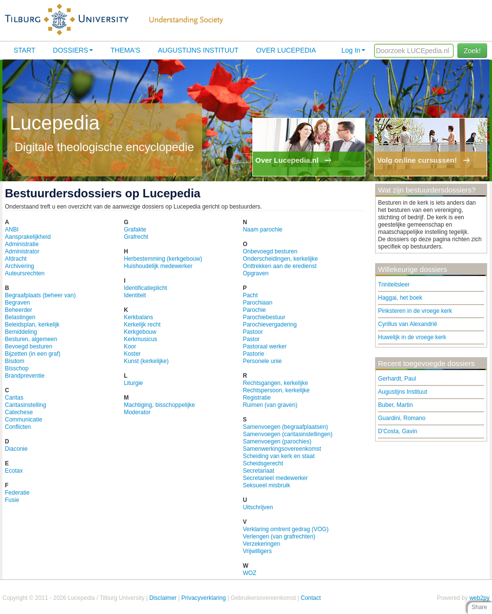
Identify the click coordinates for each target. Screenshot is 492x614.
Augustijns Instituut (198, 50)
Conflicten (18, 426)
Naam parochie (262, 229)
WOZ (249, 573)
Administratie (21, 244)
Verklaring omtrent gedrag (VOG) (285, 529)
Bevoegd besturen (28, 346)
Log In (353, 50)
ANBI (12, 229)
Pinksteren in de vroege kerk (415, 310)
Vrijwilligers (257, 551)
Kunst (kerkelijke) (146, 361)
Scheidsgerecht (263, 463)
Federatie (17, 492)
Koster (132, 353)
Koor (130, 346)
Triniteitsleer (394, 284)
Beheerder (18, 310)
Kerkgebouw (140, 331)
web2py (480, 598)
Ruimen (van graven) (270, 405)
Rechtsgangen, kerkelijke (275, 383)
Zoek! (472, 51)
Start (25, 50)
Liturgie (133, 383)
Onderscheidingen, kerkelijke (280, 258)
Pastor (251, 339)
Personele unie (262, 361)
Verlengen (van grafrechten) (279, 536)
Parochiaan (257, 302)
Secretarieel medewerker (275, 478)
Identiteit (135, 295)
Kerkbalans (138, 317)
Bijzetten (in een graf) (32, 353)
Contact (311, 598)
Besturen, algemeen (31, 339)
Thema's (125, 50)
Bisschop (17, 368)
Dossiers (73, 50)
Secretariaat (258, 470)
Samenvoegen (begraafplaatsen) (285, 426)
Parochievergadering (270, 324)
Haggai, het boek (400, 297)
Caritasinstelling (25, 405)
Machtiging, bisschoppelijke (159, 405)
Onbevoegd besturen (270, 251)
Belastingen (20, 317)
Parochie (254, 310)
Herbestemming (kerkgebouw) (163, 258)
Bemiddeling (21, 331)
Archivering (19, 266)
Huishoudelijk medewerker (158, 266)
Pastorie (253, 353)
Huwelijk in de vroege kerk (412, 337)
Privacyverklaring (203, 598)
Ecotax (14, 470)
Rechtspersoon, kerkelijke (276, 390)
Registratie (256, 397)
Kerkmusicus (140, 339)
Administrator (22, 251)
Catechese (19, 412)
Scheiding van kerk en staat (278, 456)
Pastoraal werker (264, 346)
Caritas (14, 397)
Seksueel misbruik (266, 485)
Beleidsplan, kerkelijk (32, 324)
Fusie (12, 500)
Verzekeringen (261, 543)
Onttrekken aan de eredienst (279, 266)
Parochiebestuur (264, 317)
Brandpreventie (24, 375)
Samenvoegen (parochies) (277, 441)
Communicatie (23, 419)
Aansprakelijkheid (28, 236)
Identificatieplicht (145, 288)
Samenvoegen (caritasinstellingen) (287, 434)
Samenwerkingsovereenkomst (282, 448)
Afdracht (16, 258)
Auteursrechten (24, 273)
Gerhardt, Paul (397, 378)
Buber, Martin (395, 405)
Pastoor (253, 331)
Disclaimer (162, 598)
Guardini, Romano (401, 418)
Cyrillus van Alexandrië (407, 324)
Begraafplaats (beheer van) (40, 295)
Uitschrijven (258, 507)
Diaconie (16, 448)
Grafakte (135, 229)
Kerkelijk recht (142, 324)
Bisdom (14, 361)
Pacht (250, 295)
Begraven (17, 302)
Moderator (137, 412)
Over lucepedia (286, 50)
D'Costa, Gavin (397, 431)
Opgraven (255, 273)
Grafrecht (136, 236)
